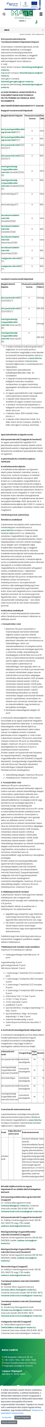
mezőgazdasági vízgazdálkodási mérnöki (9, 169)
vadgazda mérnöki (10, 258)
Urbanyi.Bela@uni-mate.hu (15, 1205)
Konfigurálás (6, 1417)
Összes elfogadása (22, 1417)
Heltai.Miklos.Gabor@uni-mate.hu (18, 1327)
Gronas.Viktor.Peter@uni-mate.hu (18, 1289)
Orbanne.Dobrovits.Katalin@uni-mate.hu (21, 1211)
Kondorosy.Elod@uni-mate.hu (16, 1310)
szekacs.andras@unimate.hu (15, 1226)
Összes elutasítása (9, 1422)
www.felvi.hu (35, 358)
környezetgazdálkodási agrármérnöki (13, 131)
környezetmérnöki (10, 145)
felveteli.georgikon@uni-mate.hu (17, 81)
